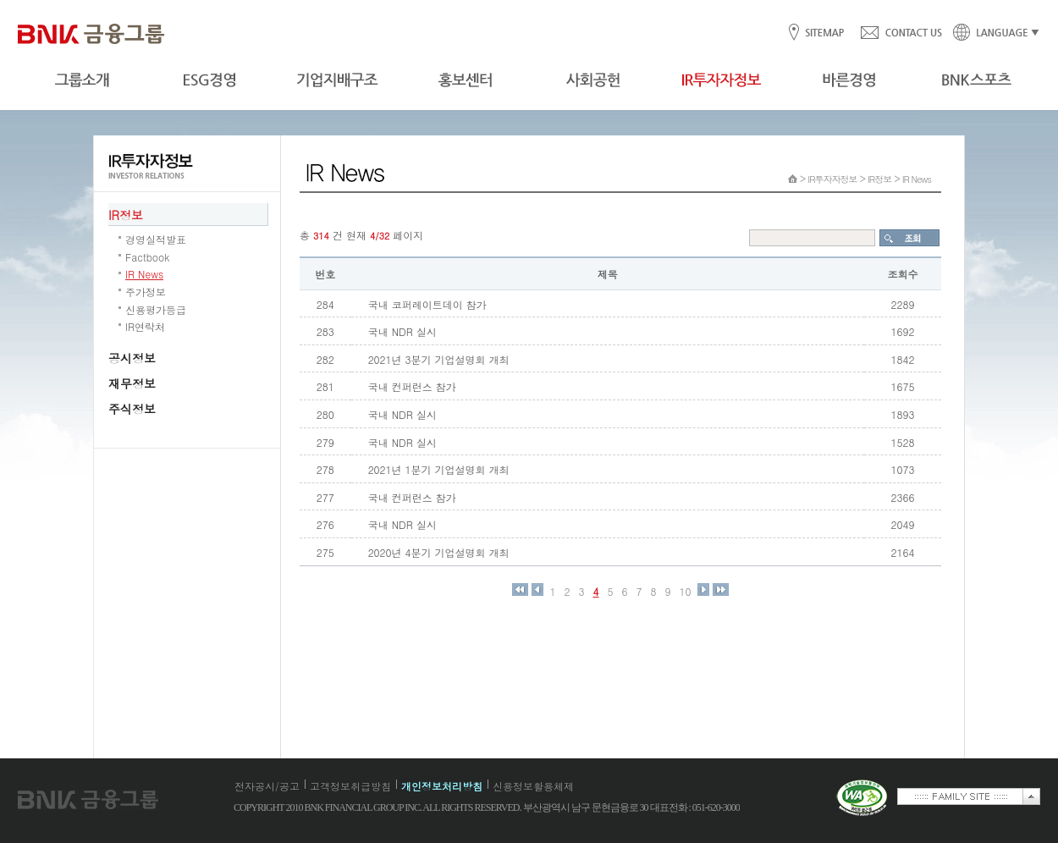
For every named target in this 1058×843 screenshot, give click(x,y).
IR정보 (125, 215)
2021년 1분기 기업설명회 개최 (439, 469)
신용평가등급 (155, 309)
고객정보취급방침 (350, 786)
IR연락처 (145, 326)
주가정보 (145, 291)
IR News (144, 274)
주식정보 (132, 408)
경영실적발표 (155, 239)
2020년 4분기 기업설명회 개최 (439, 552)
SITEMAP (824, 33)
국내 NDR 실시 (402, 331)
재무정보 (132, 383)
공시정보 (132, 358)
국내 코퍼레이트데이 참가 (427, 304)
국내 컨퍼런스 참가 (412, 386)
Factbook (147, 257)
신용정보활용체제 (533, 786)
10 (686, 591)
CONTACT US (900, 33)
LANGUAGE (991, 33)
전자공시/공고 (267, 786)
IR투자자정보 (832, 179)
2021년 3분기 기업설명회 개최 (439, 359)
